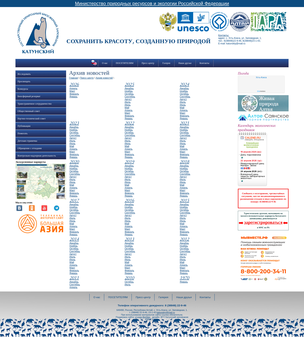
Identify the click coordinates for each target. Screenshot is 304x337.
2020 (74, 161)
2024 (184, 84)
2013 (129, 239)
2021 (184, 123)
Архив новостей (104, 78)
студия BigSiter (142, 317)
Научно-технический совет (32, 118)
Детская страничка (27, 140)
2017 (74, 200)
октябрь (129, 94)
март (72, 91)
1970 (184, 278)
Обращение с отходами (30, 148)
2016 (129, 200)
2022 (129, 123)
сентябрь (130, 96)
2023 (74, 123)
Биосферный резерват (29, 96)
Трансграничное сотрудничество (35, 103)
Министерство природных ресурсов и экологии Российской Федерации (152, 3)
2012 (184, 239)
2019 (129, 161)
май (127, 107)
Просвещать (24, 81)
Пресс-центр (148, 63)
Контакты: (223, 35)
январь (73, 96)
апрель (73, 88)
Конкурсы (23, 88)
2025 (129, 84)
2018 (184, 161)
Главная (73, 78)
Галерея (166, 63)
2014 (74, 239)
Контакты (204, 63)
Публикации (24, 126)
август (128, 99)
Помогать (23, 133)
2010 (129, 278)
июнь (128, 105)
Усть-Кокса (261, 77)
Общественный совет (29, 111)
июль (128, 102)
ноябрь (129, 91)
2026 (74, 84)
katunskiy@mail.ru (166, 312)
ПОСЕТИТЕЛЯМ (124, 63)
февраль (74, 94)
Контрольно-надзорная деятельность (37, 155)
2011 (74, 278)
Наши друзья (184, 63)
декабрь (129, 88)
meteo (261, 91)
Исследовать (24, 74)
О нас (105, 63)
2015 (184, 200)
